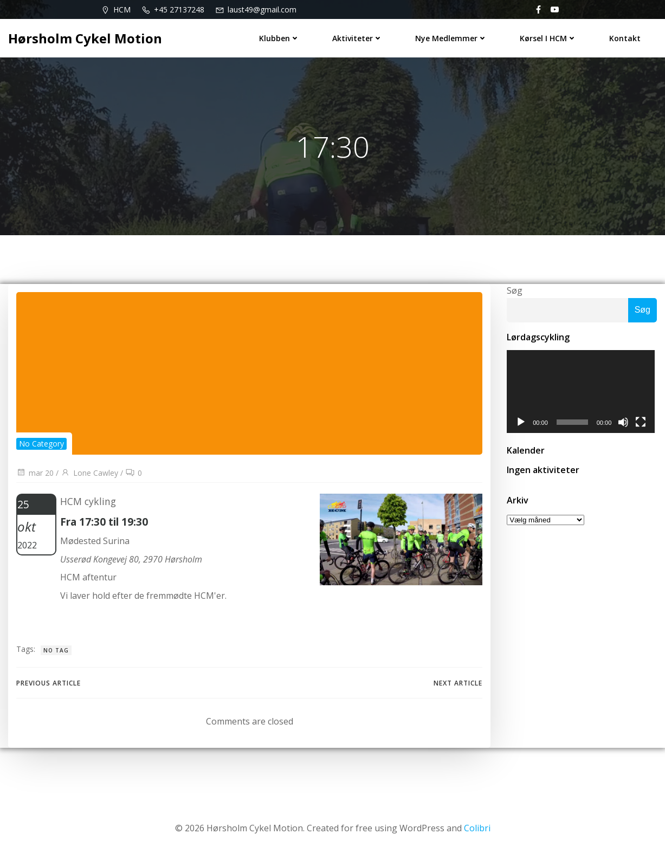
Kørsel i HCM (548, 38)
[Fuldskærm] (642, 423)
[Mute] (625, 423)
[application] (582, 392)
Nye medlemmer (451, 38)
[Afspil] (520, 423)
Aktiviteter (357, 38)
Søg (514, 290)
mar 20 (35, 473)
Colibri (477, 828)
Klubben (279, 38)
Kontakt (625, 38)
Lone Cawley (89, 473)
